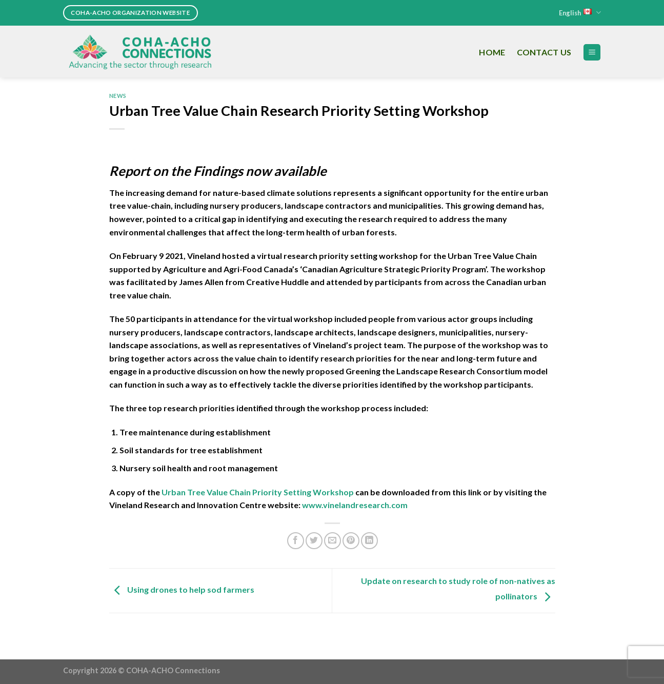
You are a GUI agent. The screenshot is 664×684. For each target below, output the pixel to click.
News (118, 95)
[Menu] (591, 52)
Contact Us (544, 52)
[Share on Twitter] (314, 540)
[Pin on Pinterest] (351, 540)
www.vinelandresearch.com (355, 505)
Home (492, 52)
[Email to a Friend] (332, 540)
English (580, 12)
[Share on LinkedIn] (369, 540)
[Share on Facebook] (295, 540)
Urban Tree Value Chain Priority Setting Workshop (258, 492)
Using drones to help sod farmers (181, 589)
